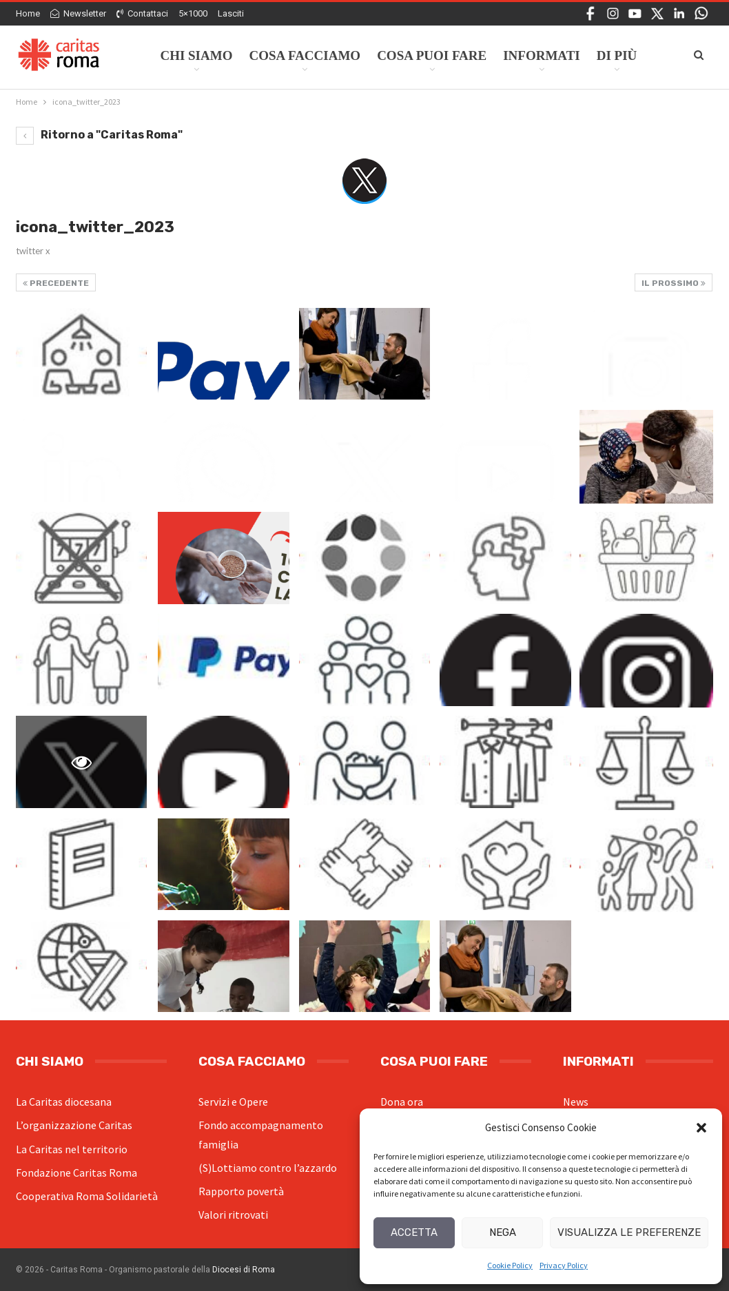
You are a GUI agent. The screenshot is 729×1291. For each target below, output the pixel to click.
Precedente (56, 283)
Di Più (617, 55)
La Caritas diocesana (64, 1101)
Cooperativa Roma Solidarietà (87, 1196)
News (575, 1101)
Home (28, 13)
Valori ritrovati (233, 1214)
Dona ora (401, 1101)
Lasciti (231, 13)
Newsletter (78, 13)
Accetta (414, 1232)
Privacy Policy (564, 1265)
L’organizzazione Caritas (74, 1125)
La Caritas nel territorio (71, 1149)
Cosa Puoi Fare (431, 55)
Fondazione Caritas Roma (76, 1172)
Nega (502, 1232)
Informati (541, 55)
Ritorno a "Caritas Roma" (99, 134)
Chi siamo (196, 55)
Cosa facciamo (304, 55)
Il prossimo (673, 283)
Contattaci (142, 13)
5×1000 (192, 13)
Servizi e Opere (233, 1101)
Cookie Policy (510, 1265)
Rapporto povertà (241, 1191)
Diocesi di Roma (243, 1269)
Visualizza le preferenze (629, 1232)
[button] (701, 1128)
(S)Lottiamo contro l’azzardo (267, 1168)
